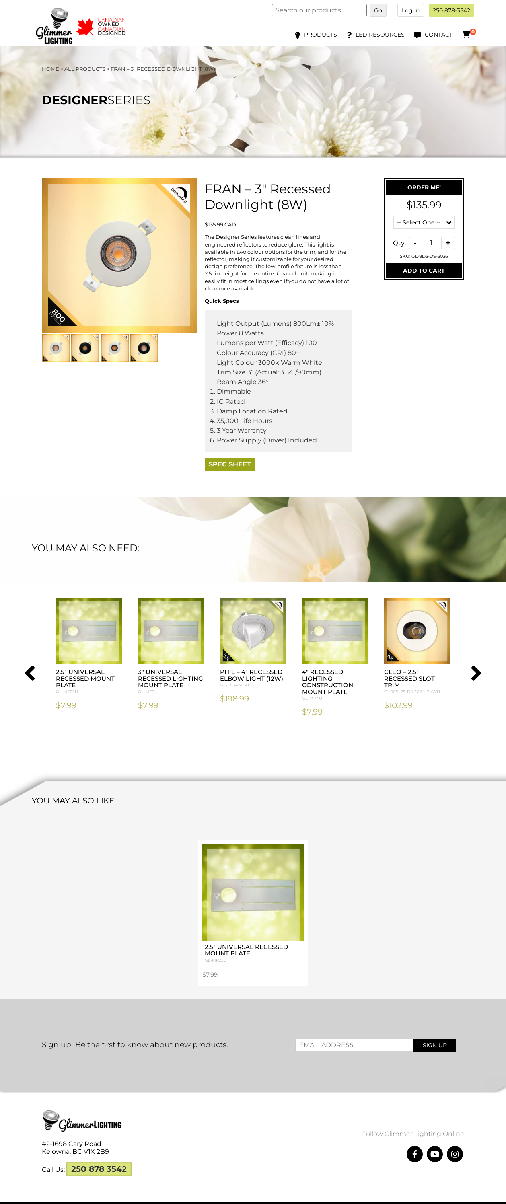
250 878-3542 (451, 10)
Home (50, 69)
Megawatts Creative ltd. (329, 1195)
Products (320, 34)
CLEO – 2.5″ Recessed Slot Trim (417, 681)
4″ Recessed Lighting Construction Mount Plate (335, 685)
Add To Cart (424, 270)
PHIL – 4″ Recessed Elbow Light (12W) (253, 678)
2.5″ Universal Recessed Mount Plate (89, 681)
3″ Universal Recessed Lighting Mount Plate (171, 681)
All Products (84, 69)
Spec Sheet (230, 464)
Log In (411, 10)
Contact (439, 34)
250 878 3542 (99, 1153)
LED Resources (380, 34)
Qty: (399, 243)
